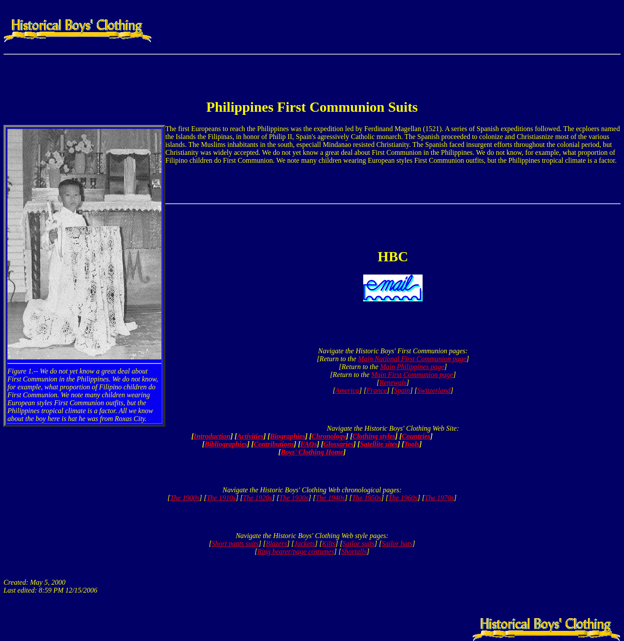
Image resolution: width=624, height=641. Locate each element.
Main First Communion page (412, 374)
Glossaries (338, 444)
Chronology (329, 436)
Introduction (212, 436)
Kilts (328, 543)
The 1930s (293, 498)
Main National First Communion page (412, 359)
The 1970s (439, 498)
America (347, 390)
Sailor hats (397, 543)
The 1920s (257, 498)
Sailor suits (358, 543)
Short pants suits (235, 543)
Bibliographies (225, 444)
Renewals (393, 382)
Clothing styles (373, 436)
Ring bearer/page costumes (295, 551)
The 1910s (221, 498)
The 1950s (366, 498)
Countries (416, 436)
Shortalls (354, 551)
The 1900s (184, 498)
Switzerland (434, 390)
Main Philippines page (412, 366)
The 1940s (330, 498)
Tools (412, 444)
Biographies (287, 436)
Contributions (274, 444)
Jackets (304, 543)
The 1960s (402, 498)
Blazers (276, 543)
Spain (402, 390)
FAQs (308, 444)
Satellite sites (379, 444)
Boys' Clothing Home (312, 452)
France (376, 390)
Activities (250, 436)
